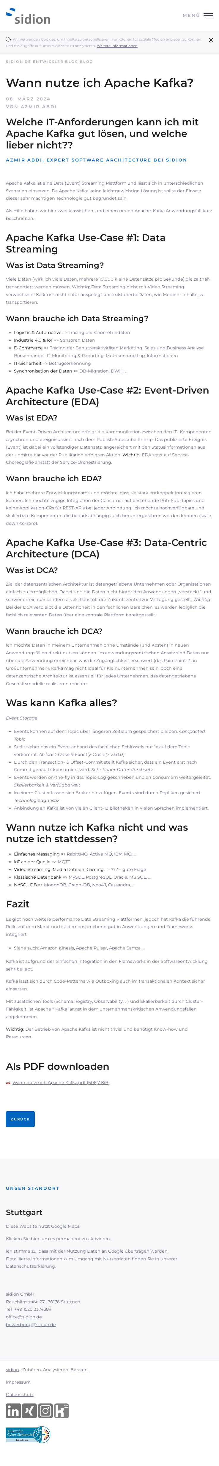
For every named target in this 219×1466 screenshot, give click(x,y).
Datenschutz (20, 1394)
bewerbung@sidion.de (31, 1324)
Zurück (20, 1119)
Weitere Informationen (117, 46)
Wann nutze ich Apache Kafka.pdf (61, 1082)
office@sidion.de (24, 1317)
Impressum (18, 1382)
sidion (12, 1369)
